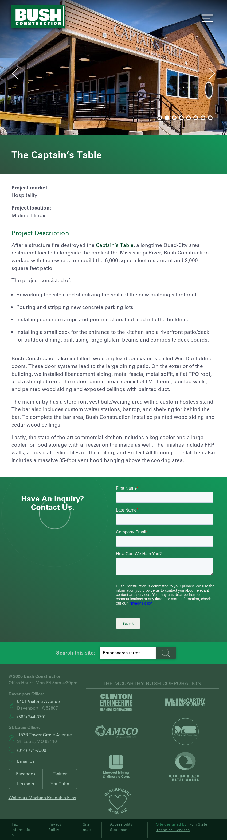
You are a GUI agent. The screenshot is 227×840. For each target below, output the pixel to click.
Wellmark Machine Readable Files (42, 797)
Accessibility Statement (121, 827)
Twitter (60, 773)
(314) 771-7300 (31, 750)
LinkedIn (25, 783)
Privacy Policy (54, 827)
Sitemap (87, 827)
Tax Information (20, 829)
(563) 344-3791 (31, 716)
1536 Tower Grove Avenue (45, 734)
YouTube (59, 783)
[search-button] (166, 653)
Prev (10, 72)
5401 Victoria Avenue (38, 701)
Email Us (26, 761)
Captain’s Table (115, 245)
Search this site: (75, 652)
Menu (206, 18)
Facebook (26, 773)
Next (217, 75)
